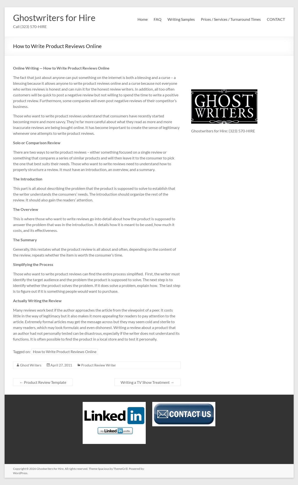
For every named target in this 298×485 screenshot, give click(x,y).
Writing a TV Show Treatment (147, 382)
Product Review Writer (98, 365)
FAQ (157, 19)
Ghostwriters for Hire (54, 17)
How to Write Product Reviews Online (64, 351)
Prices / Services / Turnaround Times (231, 19)
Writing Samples (181, 19)
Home (143, 19)
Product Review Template (42, 382)
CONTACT (276, 19)
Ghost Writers (30, 365)
